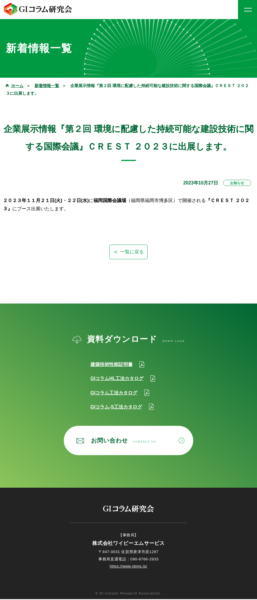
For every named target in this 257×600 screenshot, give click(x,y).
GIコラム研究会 (38, 9)
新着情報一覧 (47, 85)
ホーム (17, 85)
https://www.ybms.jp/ (128, 567)
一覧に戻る (132, 251)
